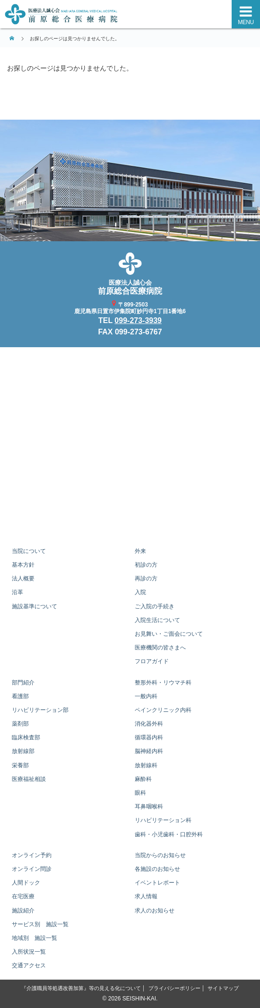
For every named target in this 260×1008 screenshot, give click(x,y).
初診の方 (146, 564)
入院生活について (157, 620)
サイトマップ (223, 988)
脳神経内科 (149, 751)
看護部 (20, 696)
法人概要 (23, 578)
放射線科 (146, 765)
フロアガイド (152, 661)
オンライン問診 (32, 869)
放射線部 (23, 751)
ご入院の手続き (154, 606)
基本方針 (23, 564)
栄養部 (20, 765)
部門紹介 (23, 682)
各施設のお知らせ (157, 869)
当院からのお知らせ (160, 855)
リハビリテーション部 (40, 710)
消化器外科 (149, 723)
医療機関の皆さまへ (160, 647)
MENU (245, 22)
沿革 (17, 592)
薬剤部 (20, 723)
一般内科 (146, 696)
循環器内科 (149, 737)
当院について (29, 551)
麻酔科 (143, 779)
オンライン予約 (32, 855)
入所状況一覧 (29, 951)
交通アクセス (29, 965)
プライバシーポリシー (174, 988)
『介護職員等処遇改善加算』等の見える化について (81, 988)
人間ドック (26, 882)
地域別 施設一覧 (34, 938)
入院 (140, 592)
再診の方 (146, 578)
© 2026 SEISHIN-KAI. (130, 998)
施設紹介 (23, 910)
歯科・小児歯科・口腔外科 (169, 834)
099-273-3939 (138, 320)
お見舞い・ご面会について (169, 634)
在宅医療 (23, 896)
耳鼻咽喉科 (149, 806)
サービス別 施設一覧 (40, 924)
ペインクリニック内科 (163, 710)
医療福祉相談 (29, 779)
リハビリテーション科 (163, 820)
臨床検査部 (26, 737)
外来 (140, 551)
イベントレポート (157, 882)
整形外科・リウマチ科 (163, 682)
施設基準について (34, 606)
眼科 (140, 792)
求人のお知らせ (154, 910)
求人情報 (146, 896)
